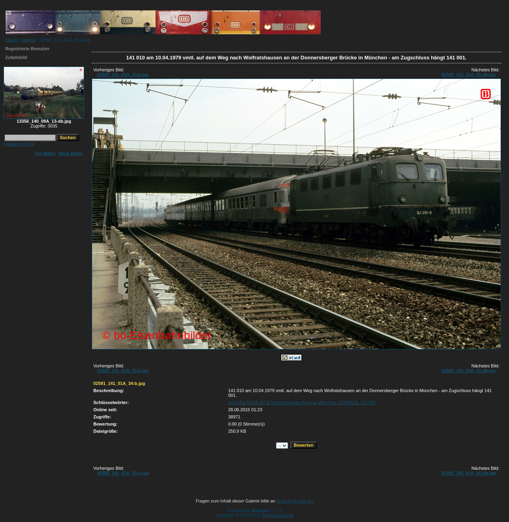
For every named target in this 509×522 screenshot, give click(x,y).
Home (11, 39)
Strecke (28, 39)
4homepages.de (278, 515)
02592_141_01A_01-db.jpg (468, 74)
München (326, 402)
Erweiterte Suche (19, 144)
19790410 (347, 402)
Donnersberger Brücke (293, 402)
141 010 (236, 402)
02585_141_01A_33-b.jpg (123, 74)
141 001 (368, 402)
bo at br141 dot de (294, 500)
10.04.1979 (257, 402)
